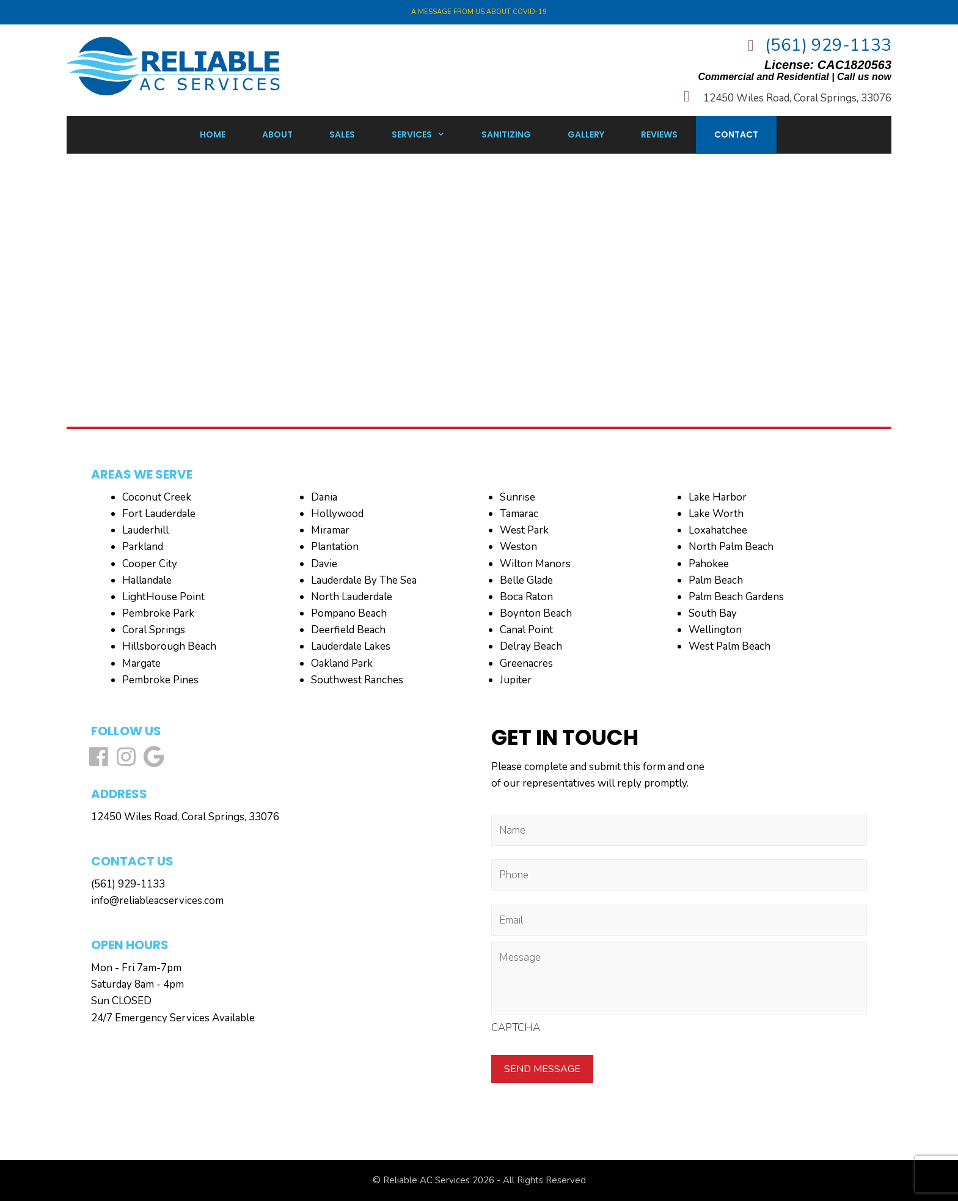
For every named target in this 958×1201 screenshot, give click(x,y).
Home (212, 134)
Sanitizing (506, 134)
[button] (98, 756)
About (277, 134)
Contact (736, 134)
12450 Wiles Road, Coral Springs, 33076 (797, 98)
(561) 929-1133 (828, 45)
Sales (342, 134)
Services (427, 134)
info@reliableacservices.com (157, 901)
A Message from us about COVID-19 (479, 12)
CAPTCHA (515, 1028)
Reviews (659, 134)
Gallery (586, 134)
